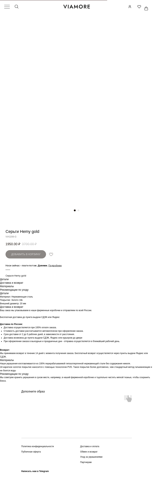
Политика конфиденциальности (37, 446)
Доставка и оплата (89, 446)
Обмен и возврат (89, 451)
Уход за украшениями (91, 457)
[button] (55, 265)
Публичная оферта (31, 451)
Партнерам (86, 462)
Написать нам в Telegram (35, 471)
